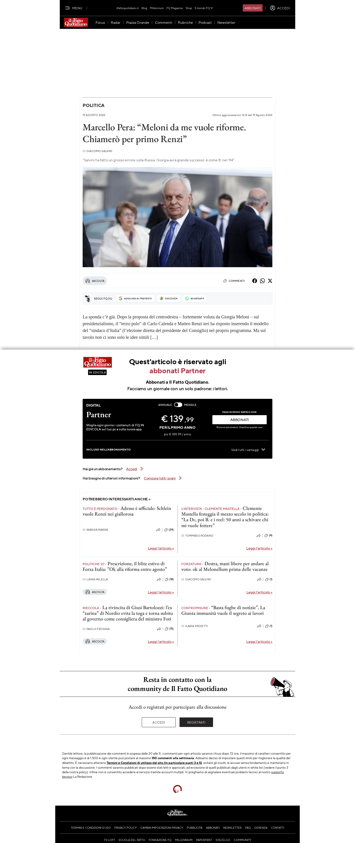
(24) (169, 530)
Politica (93, 105)
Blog (144, 8)
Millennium (157, 8)
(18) (169, 579)
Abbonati (252, 8)
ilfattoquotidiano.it (127, 8)
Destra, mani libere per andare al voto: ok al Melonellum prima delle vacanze (225, 566)
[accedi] (280, 8)
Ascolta (94, 281)
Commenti (234, 281)
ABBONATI (239, 419)
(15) (169, 629)
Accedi (158, 722)
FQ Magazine (174, 8)
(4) (268, 535)
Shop (189, 8)
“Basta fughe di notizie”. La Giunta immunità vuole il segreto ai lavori (223, 610)
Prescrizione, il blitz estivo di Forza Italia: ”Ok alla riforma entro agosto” (125, 566)
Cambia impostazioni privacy (161, 827)
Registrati (196, 722)
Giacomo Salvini (98, 151)
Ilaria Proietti (194, 626)
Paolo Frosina (96, 629)
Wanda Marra (95, 529)
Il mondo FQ (204, 8)
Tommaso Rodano (197, 535)
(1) (268, 579)
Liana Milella (95, 579)
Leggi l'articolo (161, 548)
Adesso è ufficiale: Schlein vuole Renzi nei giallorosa (127, 511)
